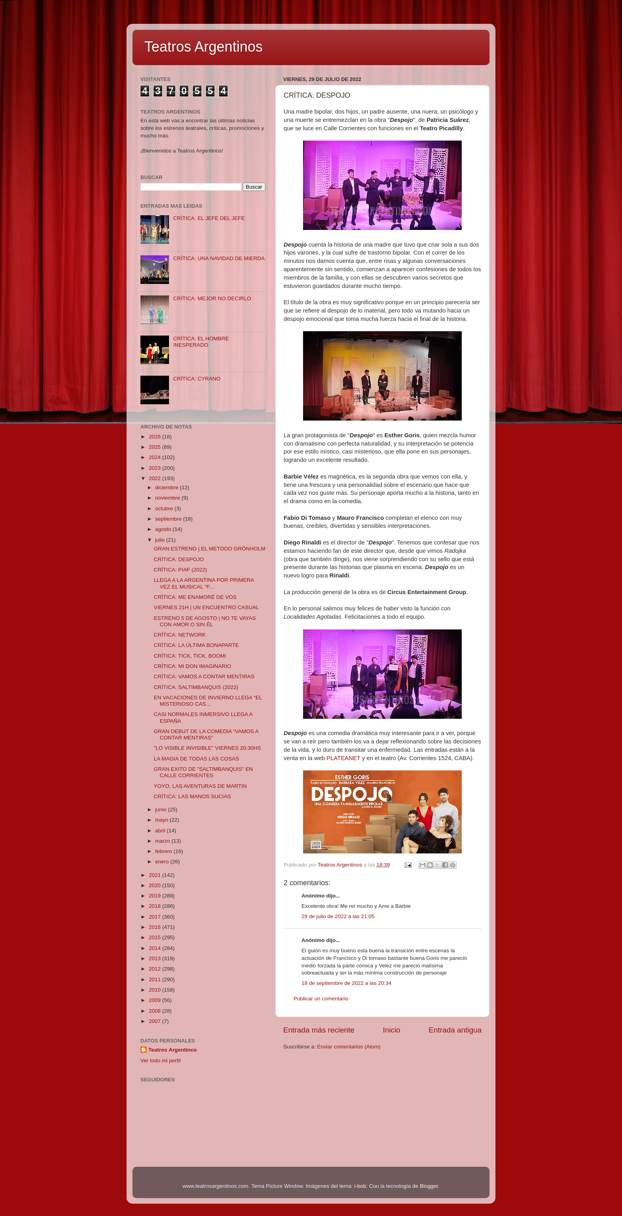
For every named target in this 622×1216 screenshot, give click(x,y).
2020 (155, 885)
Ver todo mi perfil (160, 1061)
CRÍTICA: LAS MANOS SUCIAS (192, 796)
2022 (155, 478)
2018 (155, 906)
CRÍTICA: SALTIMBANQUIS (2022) (196, 687)
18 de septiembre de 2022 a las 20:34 (346, 983)
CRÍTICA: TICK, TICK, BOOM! (190, 656)
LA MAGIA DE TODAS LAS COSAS (196, 759)
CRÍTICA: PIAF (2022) (180, 570)
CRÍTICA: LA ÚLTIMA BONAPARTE (196, 645)
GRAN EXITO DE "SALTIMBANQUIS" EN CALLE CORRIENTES (203, 772)
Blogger (429, 1186)
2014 (155, 948)
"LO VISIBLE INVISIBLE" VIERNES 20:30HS (207, 748)
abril (161, 831)
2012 (155, 969)
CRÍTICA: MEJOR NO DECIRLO (212, 298)
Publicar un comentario (321, 999)
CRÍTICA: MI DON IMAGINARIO (192, 666)
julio (160, 540)
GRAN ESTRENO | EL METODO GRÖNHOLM (209, 549)
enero (162, 862)
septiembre (169, 519)
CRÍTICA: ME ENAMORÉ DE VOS (195, 597)
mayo (162, 820)
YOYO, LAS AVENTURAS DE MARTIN (200, 786)
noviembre (168, 498)
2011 (155, 979)
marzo (163, 841)
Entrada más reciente (319, 1030)
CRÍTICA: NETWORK (180, 635)
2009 (155, 1000)
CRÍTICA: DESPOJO (179, 559)
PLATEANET (343, 758)
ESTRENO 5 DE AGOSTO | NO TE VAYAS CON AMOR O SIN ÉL (205, 621)
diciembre (167, 487)
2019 (155, 896)
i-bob (360, 1186)
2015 (155, 937)
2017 (155, 917)
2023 (155, 468)
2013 (155, 958)
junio (161, 810)
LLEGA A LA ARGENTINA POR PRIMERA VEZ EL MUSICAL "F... (204, 583)
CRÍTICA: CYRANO (196, 379)
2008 (155, 1011)
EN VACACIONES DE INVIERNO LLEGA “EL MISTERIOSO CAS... (208, 701)
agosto (164, 529)
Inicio (391, 1030)
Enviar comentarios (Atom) (349, 1047)
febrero (164, 851)
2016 (155, 927)
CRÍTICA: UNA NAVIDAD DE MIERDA (219, 258)
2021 (155, 875)
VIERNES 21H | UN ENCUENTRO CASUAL (206, 607)
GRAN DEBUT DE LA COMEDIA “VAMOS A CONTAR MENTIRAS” (206, 734)
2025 (155, 447)
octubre (165, 508)
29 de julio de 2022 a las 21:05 (337, 916)
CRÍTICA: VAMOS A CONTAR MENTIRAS (204, 676)
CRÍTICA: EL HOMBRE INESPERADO (201, 342)
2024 (155, 457)
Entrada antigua (455, 1030)
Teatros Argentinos (203, 47)
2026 (155, 437)
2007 (155, 1021)
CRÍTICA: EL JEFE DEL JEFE (209, 218)
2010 (155, 990)
